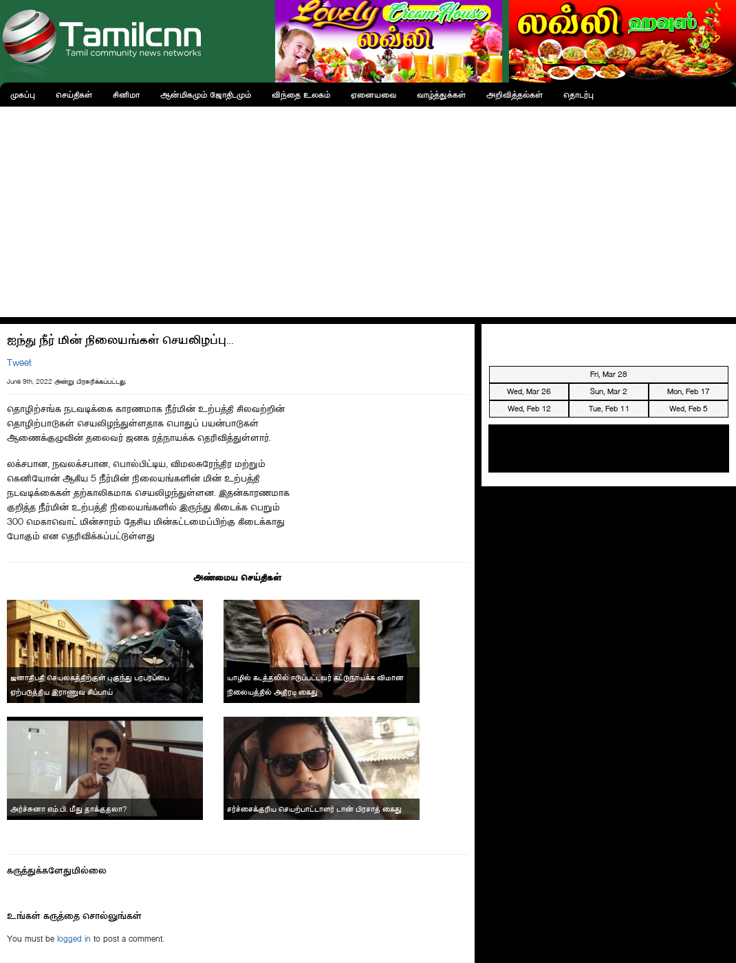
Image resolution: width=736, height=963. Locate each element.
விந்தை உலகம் (301, 94)
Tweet (19, 363)
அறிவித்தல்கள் (514, 94)
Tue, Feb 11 (609, 408)
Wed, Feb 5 (688, 408)
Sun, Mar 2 (608, 391)
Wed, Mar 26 (529, 391)
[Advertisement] (368, 209)
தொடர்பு (578, 94)
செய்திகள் (74, 94)
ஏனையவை (373, 94)
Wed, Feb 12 (529, 408)
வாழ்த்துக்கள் (441, 94)
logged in (74, 938)
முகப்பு (22, 94)
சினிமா (126, 94)
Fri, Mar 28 (608, 374)
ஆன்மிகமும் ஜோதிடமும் (205, 94)
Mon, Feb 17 (688, 391)
